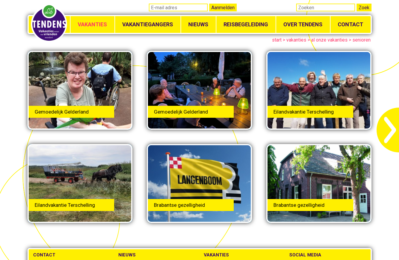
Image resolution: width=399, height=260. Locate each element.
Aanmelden (223, 7)
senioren (361, 40)
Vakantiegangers (147, 24)
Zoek (364, 7)
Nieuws (198, 24)
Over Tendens (302, 24)
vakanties (296, 40)
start (277, 40)
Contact (350, 24)
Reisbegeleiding (246, 24)
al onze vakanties (329, 40)
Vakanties (92, 24)
